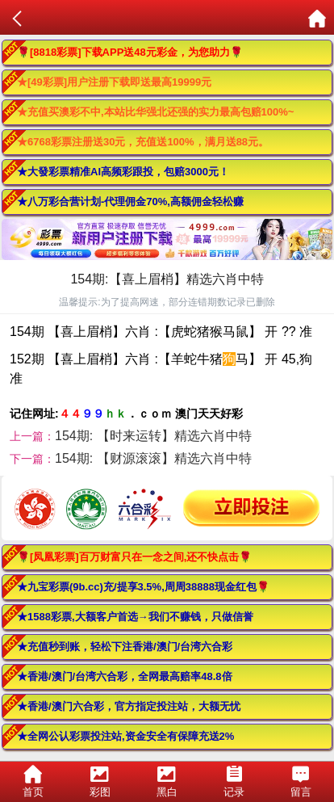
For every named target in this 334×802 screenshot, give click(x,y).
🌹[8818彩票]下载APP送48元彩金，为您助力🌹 (130, 52)
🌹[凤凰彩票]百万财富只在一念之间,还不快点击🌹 (134, 557)
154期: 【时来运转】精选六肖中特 (153, 436)
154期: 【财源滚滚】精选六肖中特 (153, 458)
